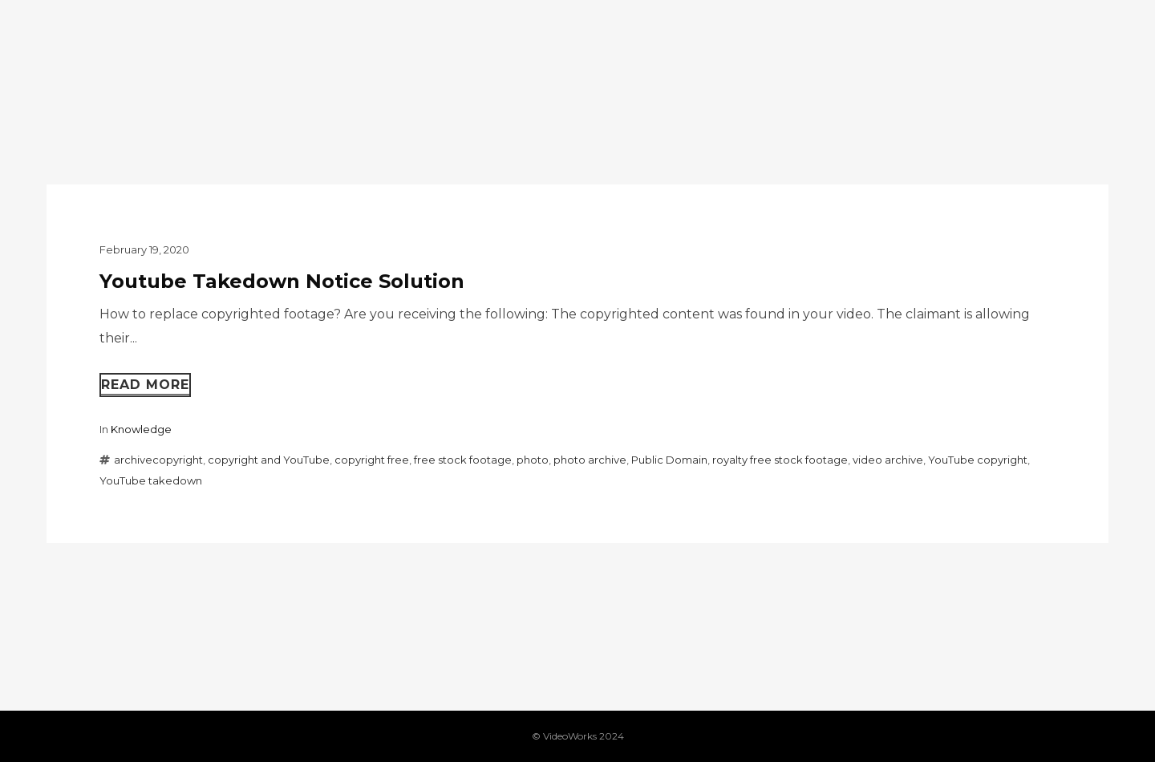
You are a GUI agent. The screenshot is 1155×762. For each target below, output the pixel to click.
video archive (888, 459)
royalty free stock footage (780, 459)
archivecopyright (158, 459)
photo (533, 459)
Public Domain (669, 459)
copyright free (371, 459)
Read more (145, 384)
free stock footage (463, 459)
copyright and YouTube (269, 459)
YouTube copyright (977, 459)
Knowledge (141, 429)
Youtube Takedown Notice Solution (281, 281)
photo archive (589, 459)
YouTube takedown (150, 480)
